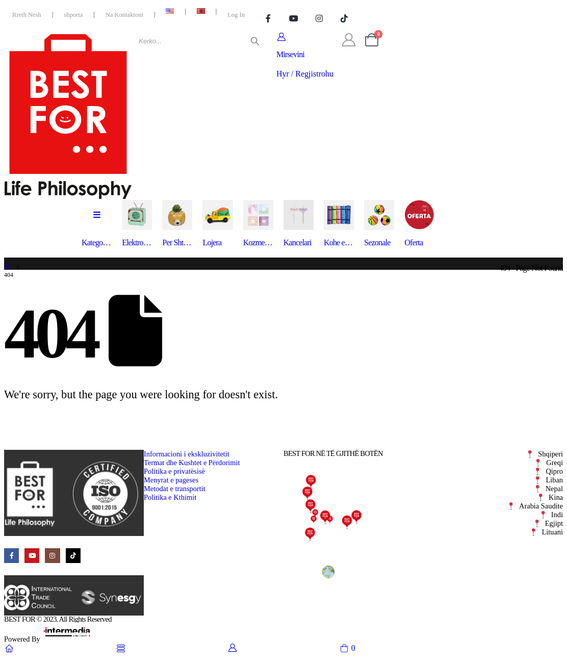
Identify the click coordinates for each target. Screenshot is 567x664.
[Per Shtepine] (177, 223)
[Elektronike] (137, 223)
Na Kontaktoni (124, 14)
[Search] (255, 41)
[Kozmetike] (258, 223)
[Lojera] (217, 223)
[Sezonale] (379, 223)
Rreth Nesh (26, 14)
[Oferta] (419, 223)
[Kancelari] (299, 223)
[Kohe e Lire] (339, 223)
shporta (73, 14)
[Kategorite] (97, 223)
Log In (236, 14)
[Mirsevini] (304, 56)
